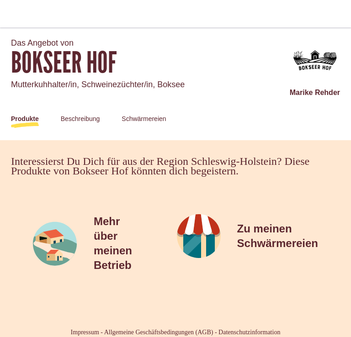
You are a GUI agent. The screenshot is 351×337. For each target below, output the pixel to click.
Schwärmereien (144, 118)
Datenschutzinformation (249, 332)
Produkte (25, 118)
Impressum (85, 332)
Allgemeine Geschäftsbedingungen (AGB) (158, 332)
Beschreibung (80, 118)
